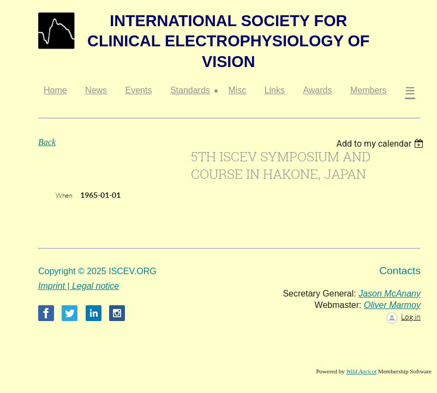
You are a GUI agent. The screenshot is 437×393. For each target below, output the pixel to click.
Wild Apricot (361, 371)
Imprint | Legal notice (78, 286)
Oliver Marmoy (392, 305)
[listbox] (381, 143)
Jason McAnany (389, 293)
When (64, 195)
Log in (411, 316)
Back (47, 142)
